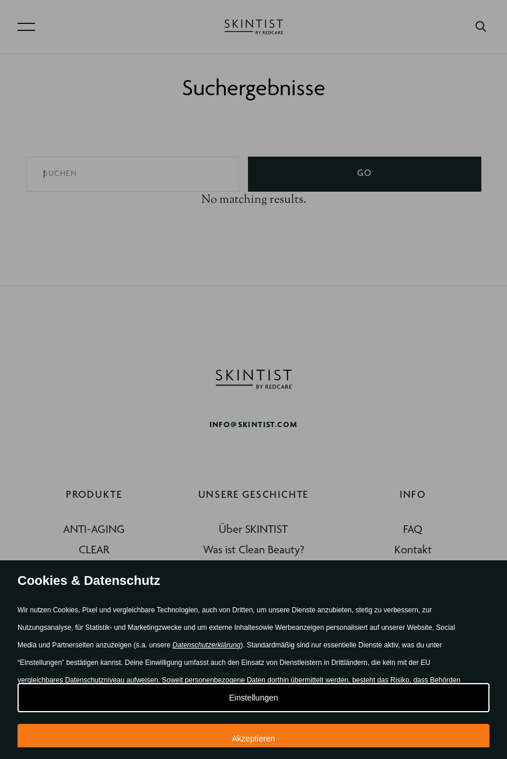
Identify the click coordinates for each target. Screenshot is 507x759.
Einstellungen (253, 697)
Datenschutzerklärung (207, 645)
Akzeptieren (253, 738)
